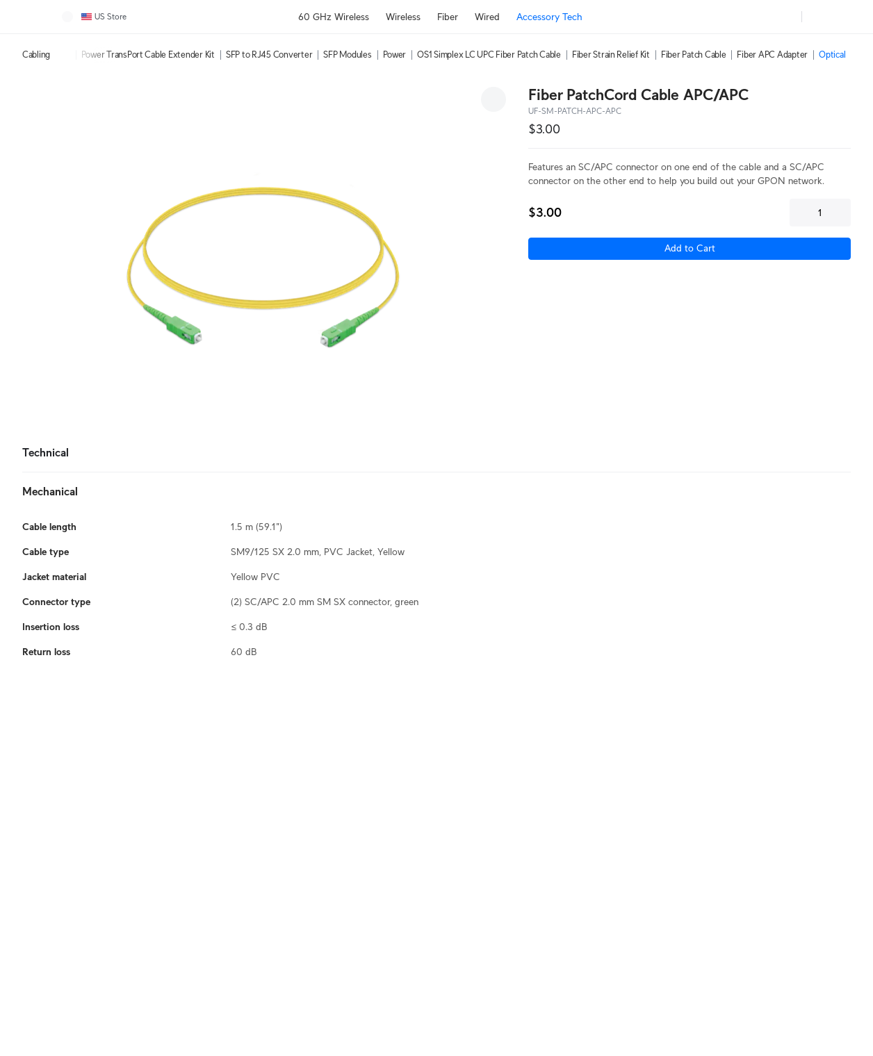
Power (395, 54)
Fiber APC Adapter (772, 54)
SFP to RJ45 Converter (269, 54)
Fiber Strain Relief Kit (611, 54)
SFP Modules (347, 54)
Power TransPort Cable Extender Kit (148, 54)
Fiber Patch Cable (693, 54)
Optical (832, 54)
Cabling (36, 54)
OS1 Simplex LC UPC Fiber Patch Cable (489, 54)
